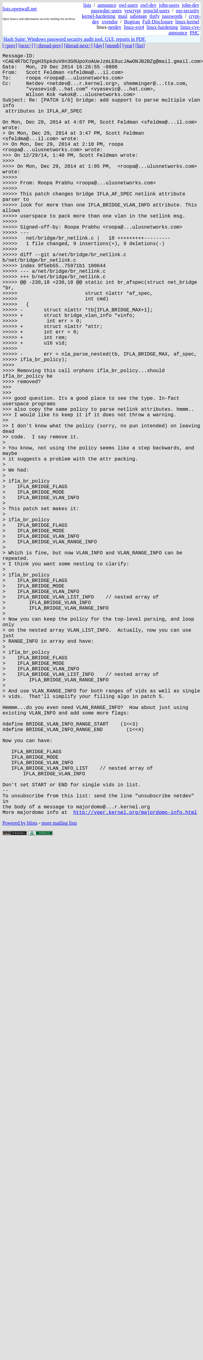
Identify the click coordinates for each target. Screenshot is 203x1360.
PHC (194, 32)
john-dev (190, 5)
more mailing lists (59, 992)
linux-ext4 (134, 27)
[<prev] (9, 45)
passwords (172, 16)
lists (87, 5)
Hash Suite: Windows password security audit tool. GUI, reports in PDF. (74, 39)
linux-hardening (162, 27)
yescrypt (132, 10)
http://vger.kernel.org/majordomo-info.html (135, 981)
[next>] (25, 45)
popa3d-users (156, 10)
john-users (169, 5)
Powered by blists (19, 992)
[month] (113, 45)
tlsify (155, 16)
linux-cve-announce (185, 30)
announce (107, 5)
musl (122, 16)
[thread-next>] (78, 45)
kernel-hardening (98, 16)
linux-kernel (187, 21)
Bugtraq (132, 21)
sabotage (138, 16)
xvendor (110, 21)
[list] (140, 45)
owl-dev (148, 5)
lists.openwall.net (19, 8)
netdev (115, 27)
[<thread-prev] (48, 45)
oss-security (187, 10)
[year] (128, 45)
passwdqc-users (106, 10)
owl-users (128, 5)
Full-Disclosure (157, 21)
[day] (99, 45)
